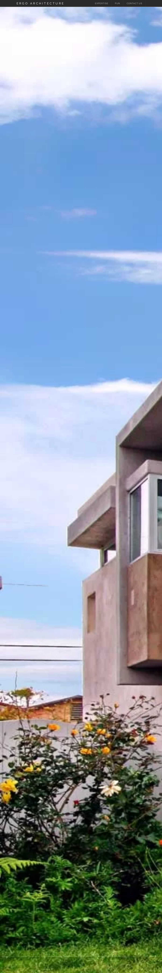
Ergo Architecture (41, 3)
